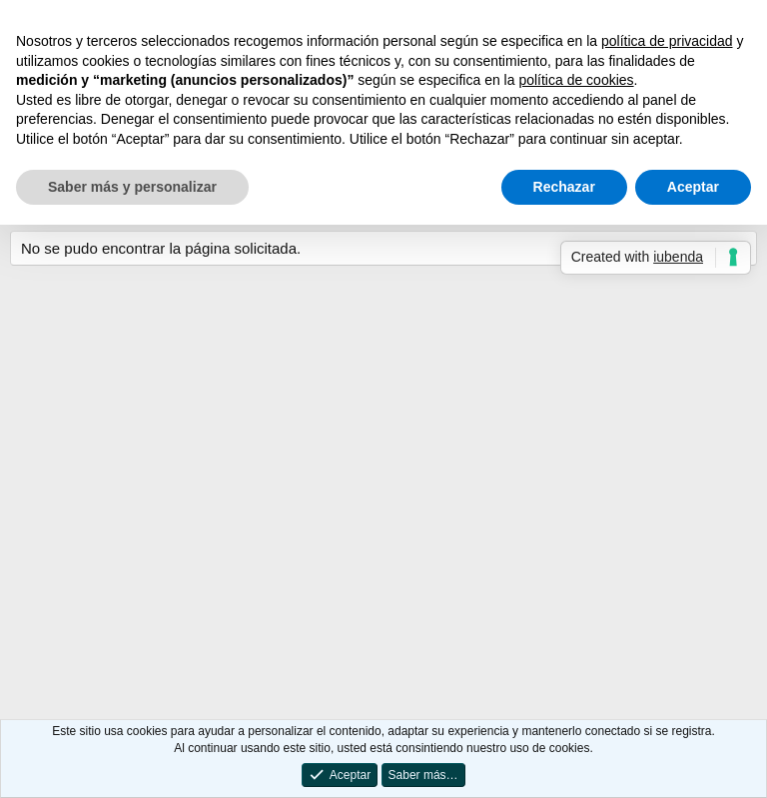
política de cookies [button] (575, 80)
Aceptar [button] (693, 187)
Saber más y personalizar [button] (132, 187)
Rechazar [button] (564, 187)
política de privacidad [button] (667, 41)
